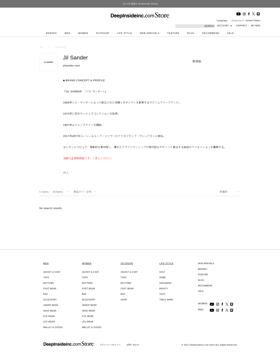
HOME (162, 277)
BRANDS (51, 33)
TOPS (46, 277)
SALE (230, 33)
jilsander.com (71, 65)
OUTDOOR (102, 33)
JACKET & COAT (51, 272)
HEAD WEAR (50, 311)
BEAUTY (163, 289)
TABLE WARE (166, 300)
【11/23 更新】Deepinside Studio (140, 4)
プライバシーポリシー (110, 345)
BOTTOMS (48, 283)
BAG (45, 294)
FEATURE (173, 33)
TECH (162, 294)
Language (222, 20)
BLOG (190, 33)
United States (253, 20)
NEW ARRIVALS (150, 33)
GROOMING (165, 283)
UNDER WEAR (50, 305)
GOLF (162, 272)
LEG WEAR (49, 322)
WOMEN (83, 33)
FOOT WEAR (50, 289)
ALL (66, 172)
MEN (67, 33)
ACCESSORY (50, 300)
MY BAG (255, 25)
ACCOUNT (223, 25)
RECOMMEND (210, 33)
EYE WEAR (49, 316)
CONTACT (241, 25)
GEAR (124, 300)
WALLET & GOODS (53, 327)
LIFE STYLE (124, 33)
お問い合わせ (133, 345)
